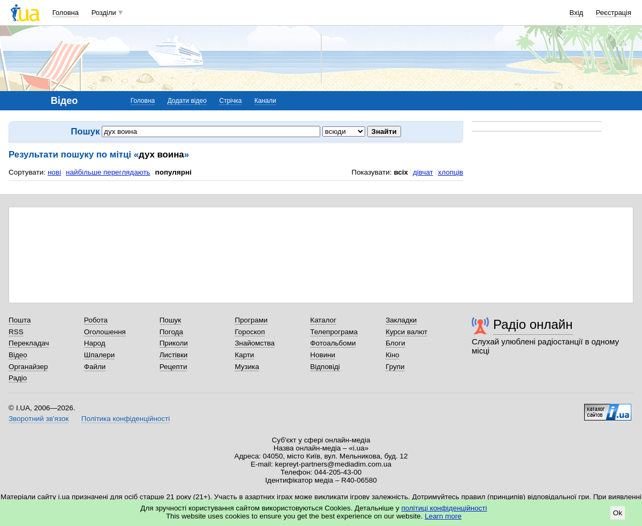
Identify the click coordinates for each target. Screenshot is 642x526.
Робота (96, 320)
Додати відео (187, 100)
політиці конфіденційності (444, 508)
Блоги (395, 343)
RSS (16, 332)
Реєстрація (613, 13)
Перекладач (29, 343)
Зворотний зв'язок (39, 419)
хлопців (450, 172)
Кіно (392, 355)
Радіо (18, 378)
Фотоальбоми (333, 343)
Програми (251, 320)
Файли (95, 367)
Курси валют (406, 332)
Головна (65, 13)
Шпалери (99, 355)
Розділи (104, 13)
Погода (171, 332)
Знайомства (255, 343)
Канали (265, 100)
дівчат (423, 172)
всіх (401, 172)
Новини (322, 355)
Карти (244, 355)
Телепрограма (334, 332)
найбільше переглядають (108, 172)
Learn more (443, 516)
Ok (617, 513)
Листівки (174, 355)
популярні (173, 172)
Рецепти (173, 367)
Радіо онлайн (533, 324)
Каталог (323, 320)
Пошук (171, 320)
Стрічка (230, 100)
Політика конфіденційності (125, 419)
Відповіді (325, 367)
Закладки (401, 320)
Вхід (577, 13)
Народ (94, 343)
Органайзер (28, 367)
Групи (395, 367)
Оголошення (105, 332)
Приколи (174, 343)
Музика (247, 367)
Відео (18, 355)
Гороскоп (250, 332)
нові (54, 172)
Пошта (20, 320)
